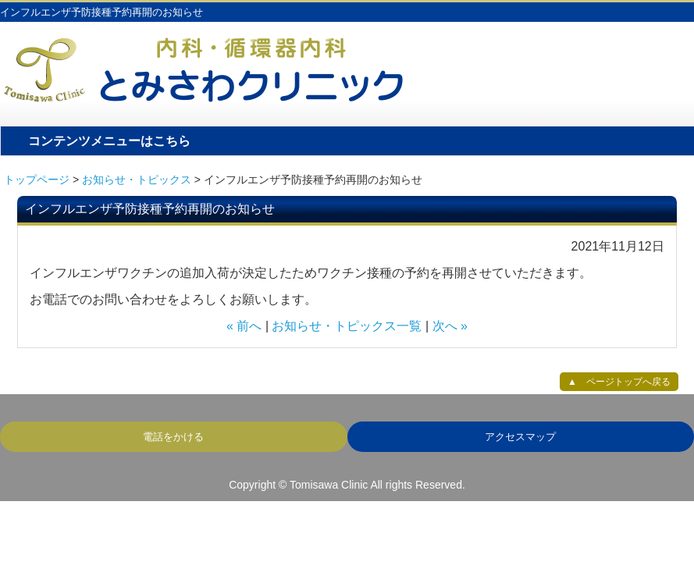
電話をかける (173, 437)
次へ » (450, 326)
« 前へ (244, 326)
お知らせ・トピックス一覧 (347, 326)
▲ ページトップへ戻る (619, 381)
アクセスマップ (520, 437)
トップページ (36, 179)
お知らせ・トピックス (136, 179)
